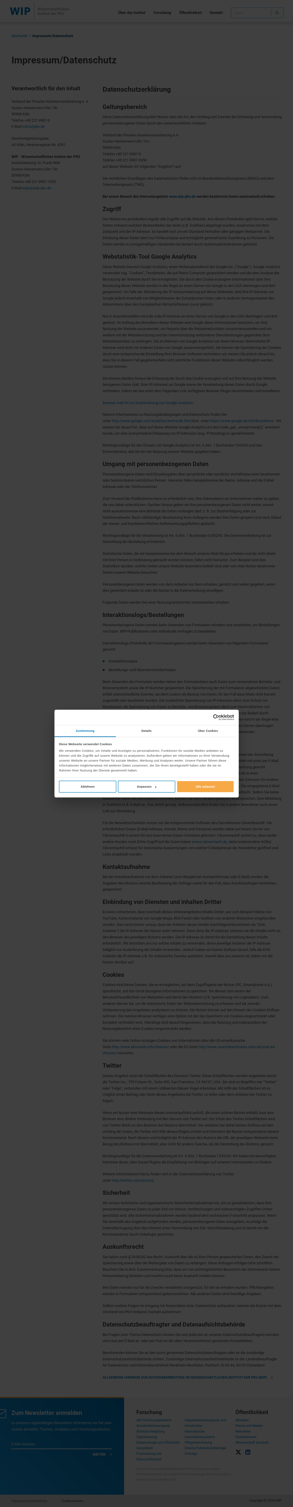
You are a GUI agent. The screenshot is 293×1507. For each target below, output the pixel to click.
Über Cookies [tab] (208, 730)
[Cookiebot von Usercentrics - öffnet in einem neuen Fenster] (216, 717)
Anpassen (146, 786)
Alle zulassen (205, 786)
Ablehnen (88, 786)
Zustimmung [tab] (85, 730)
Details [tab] (146, 730)
